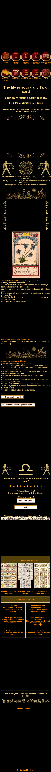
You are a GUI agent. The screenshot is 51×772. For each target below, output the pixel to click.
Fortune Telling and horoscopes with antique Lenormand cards (38, 608)
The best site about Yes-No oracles (13, 632)
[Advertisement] (25, 26)
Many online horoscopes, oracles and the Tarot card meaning (13, 608)
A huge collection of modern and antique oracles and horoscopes (13, 620)
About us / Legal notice (26, 708)
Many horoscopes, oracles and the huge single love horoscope (38, 621)
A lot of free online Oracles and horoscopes (38, 632)
